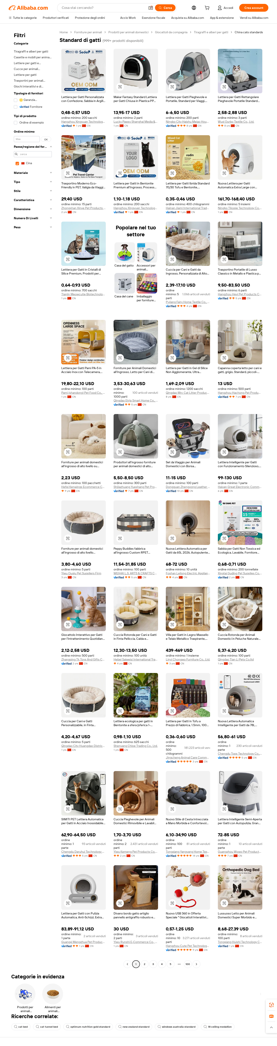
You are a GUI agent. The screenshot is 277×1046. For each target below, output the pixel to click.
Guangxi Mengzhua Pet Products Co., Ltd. (83, 942)
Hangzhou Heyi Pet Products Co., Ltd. (240, 294)
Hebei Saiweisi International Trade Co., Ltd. (136, 659)
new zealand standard (133, 1027)
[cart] (208, 8)
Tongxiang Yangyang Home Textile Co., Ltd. (188, 851)
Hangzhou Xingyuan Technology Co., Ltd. (83, 121)
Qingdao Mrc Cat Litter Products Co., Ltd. (188, 392)
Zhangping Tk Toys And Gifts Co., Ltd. (83, 659)
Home (64, 32)
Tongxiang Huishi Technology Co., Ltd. (240, 942)
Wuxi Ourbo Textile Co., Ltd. (236, 121)
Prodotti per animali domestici (128, 32)
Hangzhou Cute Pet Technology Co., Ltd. (188, 946)
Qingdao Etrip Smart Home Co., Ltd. (136, 400)
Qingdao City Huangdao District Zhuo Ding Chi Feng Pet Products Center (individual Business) (83, 746)
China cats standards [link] (249, 32)
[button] (150, 7)
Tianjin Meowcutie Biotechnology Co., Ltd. (83, 294)
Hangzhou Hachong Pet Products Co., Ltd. (240, 392)
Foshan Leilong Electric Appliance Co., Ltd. (188, 573)
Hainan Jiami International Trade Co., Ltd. (188, 208)
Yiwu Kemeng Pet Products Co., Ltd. (136, 851)
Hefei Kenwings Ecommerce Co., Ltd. (83, 487)
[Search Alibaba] (103, 7)
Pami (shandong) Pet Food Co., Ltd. (83, 392)
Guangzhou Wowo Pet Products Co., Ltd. (240, 851)
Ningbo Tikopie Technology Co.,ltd (240, 208)
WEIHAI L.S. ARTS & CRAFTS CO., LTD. (136, 573)
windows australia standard (176, 1027)
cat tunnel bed (47, 1027)
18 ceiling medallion (218, 1027)
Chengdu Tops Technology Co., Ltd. (240, 753)
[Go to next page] (196, 964)
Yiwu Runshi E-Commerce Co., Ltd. (136, 942)
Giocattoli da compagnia (171, 32)
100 (187, 964)
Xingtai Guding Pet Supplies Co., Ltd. (240, 573)
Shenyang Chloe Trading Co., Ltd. (136, 746)
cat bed (21, 1027)
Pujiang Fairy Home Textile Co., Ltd (188, 302)
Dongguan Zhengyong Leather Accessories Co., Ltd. (188, 487)
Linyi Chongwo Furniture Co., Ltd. (188, 659)
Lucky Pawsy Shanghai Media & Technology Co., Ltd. (136, 121)
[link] (271, 1005)
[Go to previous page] (127, 964)
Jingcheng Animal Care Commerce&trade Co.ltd (188, 757)
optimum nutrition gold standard (88, 1027)
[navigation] (32, 499)
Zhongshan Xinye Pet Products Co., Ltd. (83, 208)
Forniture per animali (88, 32)
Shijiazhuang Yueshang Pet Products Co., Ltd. (136, 487)
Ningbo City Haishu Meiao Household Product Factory (188, 121)
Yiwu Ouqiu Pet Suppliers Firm (81, 573)
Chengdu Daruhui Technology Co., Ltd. (83, 851)
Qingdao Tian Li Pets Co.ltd (236, 659)
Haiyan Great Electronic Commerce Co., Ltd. (240, 487)
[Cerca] (165, 7)
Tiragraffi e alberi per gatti (211, 32)
